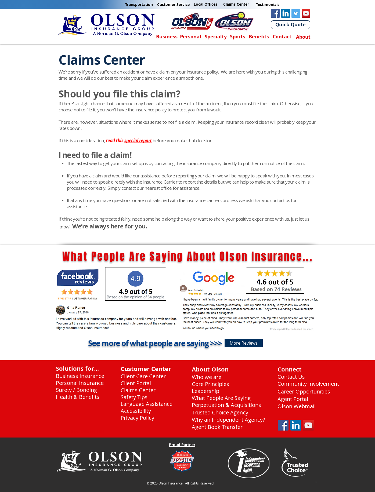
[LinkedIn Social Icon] (295, 425)
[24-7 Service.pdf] (316, 483)
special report (138, 140)
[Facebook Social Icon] (283, 425)
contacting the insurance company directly (195, 163)
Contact (282, 36)
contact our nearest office (146, 188)
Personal (190, 36)
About (303, 37)
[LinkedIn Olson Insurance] (285, 13)
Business (167, 36)
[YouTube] (306, 13)
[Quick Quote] (290, 24)
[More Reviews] (244, 343)
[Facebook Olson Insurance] (275, 13)
